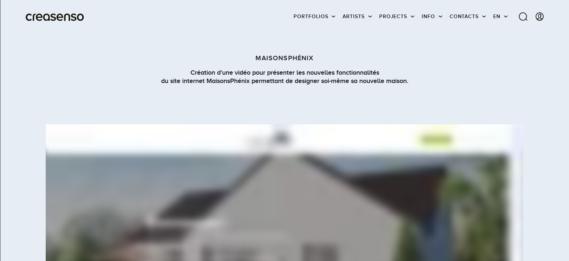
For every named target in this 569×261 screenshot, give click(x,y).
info (428, 16)
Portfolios (311, 16)
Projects (393, 16)
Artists (353, 16)
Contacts (464, 16)
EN (496, 16)
